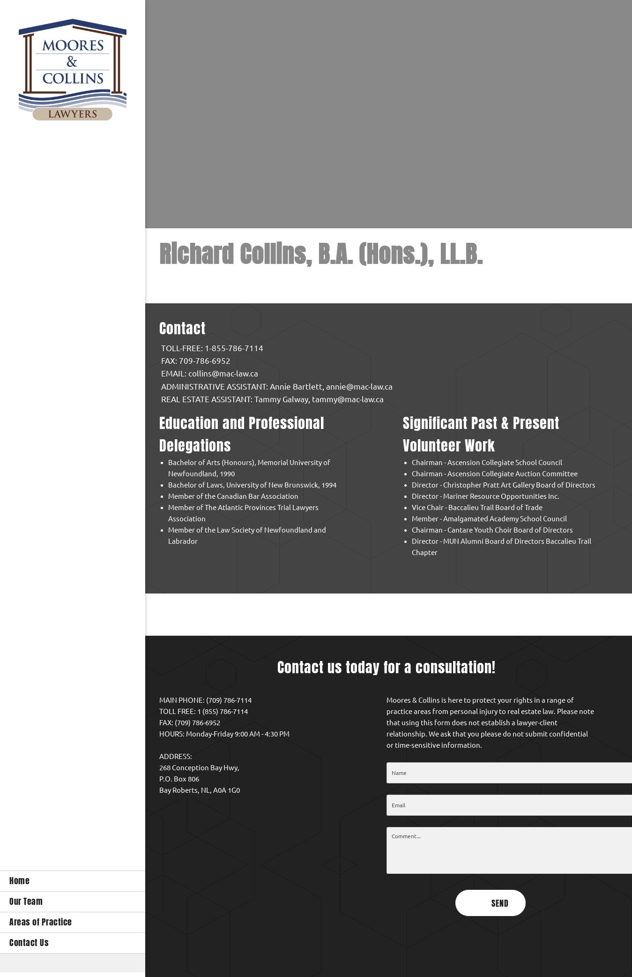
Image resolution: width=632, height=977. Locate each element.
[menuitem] (72, 881)
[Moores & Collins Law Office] (72, 72)
